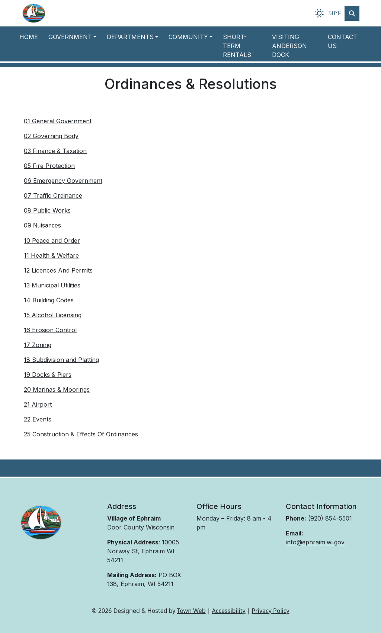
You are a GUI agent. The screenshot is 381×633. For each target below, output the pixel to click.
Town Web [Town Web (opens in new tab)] (191, 611)
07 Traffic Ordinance (53, 195)
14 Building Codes (49, 300)
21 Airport (38, 404)
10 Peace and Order (52, 240)
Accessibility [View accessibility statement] (229, 611)
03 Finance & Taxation (55, 151)
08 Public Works (47, 210)
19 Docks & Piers (47, 374)
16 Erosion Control (50, 330)
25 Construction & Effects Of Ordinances (81, 434)
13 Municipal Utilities (52, 285)
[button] (74, 36)
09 (42, 225)
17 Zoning (37, 345)
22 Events (37, 419)
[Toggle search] (352, 13)
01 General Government (58, 121)
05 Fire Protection (49, 165)
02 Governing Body (51, 136)
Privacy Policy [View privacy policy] (270, 611)
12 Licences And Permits (58, 270)
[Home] (34, 13)
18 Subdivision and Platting (61, 359)
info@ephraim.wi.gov (315, 542)
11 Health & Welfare (51, 255)
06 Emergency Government (63, 180)
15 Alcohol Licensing (52, 315)
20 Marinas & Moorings (57, 389)
